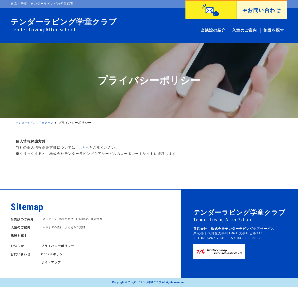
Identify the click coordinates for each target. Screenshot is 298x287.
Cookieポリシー (58, 254)
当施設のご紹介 (24, 219)
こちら (85, 147)
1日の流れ (85, 219)
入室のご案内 (22, 227)
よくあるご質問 (77, 227)
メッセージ (50, 219)
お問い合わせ (22, 254)
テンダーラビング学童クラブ (37, 122)
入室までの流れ (53, 227)
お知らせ (18, 246)
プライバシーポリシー (62, 246)
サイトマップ (55, 262)
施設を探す (20, 235)
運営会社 (100, 219)
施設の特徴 (68, 219)
